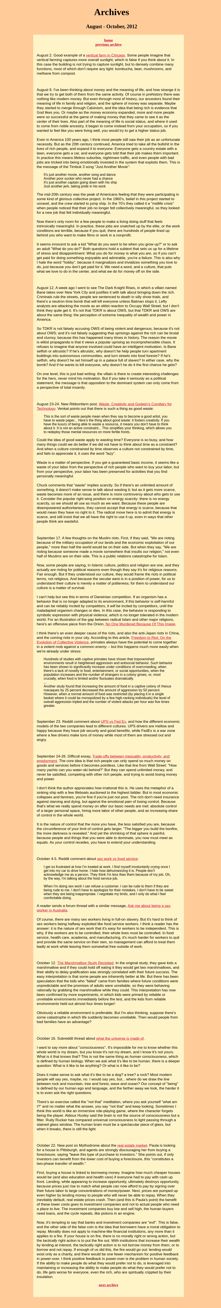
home (108, 40)
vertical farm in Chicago (105, 55)
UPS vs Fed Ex (113, 721)
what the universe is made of (120, 1038)
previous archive (108, 44)
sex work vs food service (117, 859)
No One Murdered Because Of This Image (140, 624)
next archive (108, 1285)
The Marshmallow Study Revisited (85, 963)
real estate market (132, 1145)
